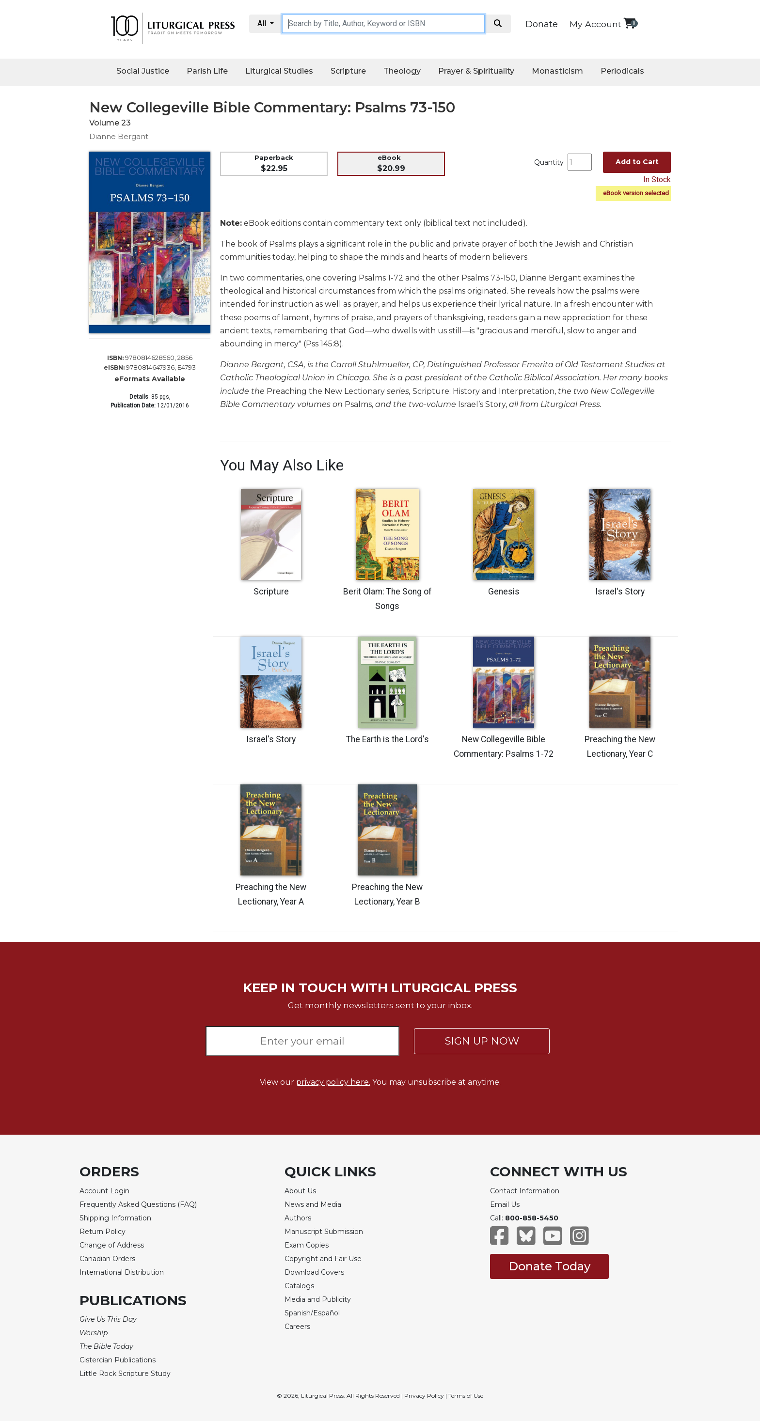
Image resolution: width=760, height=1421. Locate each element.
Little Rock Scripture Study (125, 1373)
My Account (595, 24)
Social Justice (142, 71)
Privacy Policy (424, 1395)
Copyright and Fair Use (323, 1258)
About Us (300, 1191)
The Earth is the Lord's (387, 739)
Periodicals (622, 71)
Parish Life (207, 71)
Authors (298, 1218)
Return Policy (102, 1231)
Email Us (505, 1204)
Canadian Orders (107, 1258)
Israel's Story (620, 591)
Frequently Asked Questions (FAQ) (138, 1204)
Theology (402, 71)
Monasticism (557, 71)
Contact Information (524, 1191)
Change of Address (111, 1245)
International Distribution (121, 1272)
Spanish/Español (312, 1313)
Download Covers (314, 1272)
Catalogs (299, 1285)
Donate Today (549, 1266)
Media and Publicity (318, 1299)
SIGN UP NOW (482, 1041)
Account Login (104, 1191)
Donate (541, 24)
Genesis (504, 591)
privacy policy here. (333, 1082)
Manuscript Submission (324, 1231)
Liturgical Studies (279, 71)
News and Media (313, 1204)
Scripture (348, 71)
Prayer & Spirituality (476, 71)
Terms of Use (465, 1395)
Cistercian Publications (117, 1360)
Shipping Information (115, 1218)
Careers (297, 1326)
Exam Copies (307, 1245)
